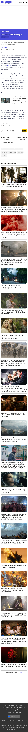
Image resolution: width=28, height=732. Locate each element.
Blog (14, 710)
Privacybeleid (21, 707)
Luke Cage (4, 152)
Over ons (9, 710)
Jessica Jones (12, 152)
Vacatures (14, 705)
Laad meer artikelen (14, 673)
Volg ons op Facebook (14, 712)
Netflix (8, 149)
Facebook (11, 716)
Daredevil (20, 149)
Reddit (6, 123)
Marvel (3, 149)
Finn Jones (20, 152)
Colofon (19, 710)
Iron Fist (9, 65)
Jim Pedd (4, 47)
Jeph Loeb (4, 155)
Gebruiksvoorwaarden (9, 707)
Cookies (7, 705)
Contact (21, 705)
